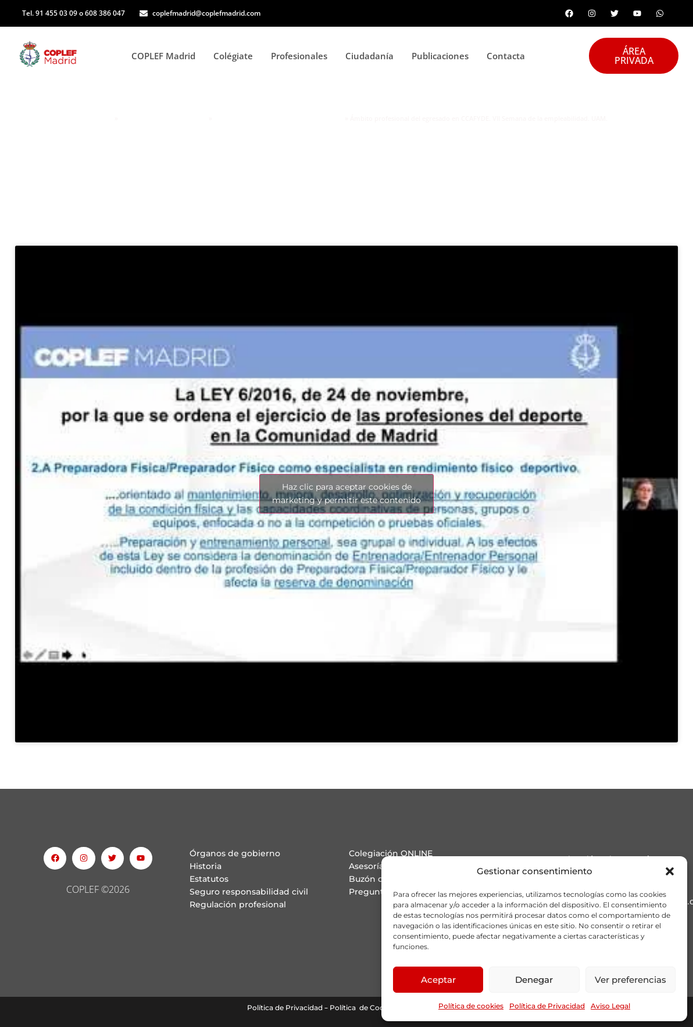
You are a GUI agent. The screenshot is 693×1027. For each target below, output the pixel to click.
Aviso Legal (610, 1005)
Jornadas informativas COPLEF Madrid (278, 118)
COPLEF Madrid (166, 55)
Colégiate (236, 55)
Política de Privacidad (547, 1005)
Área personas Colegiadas (163, 118)
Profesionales (302, 55)
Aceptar (438, 979)
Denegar (534, 979)
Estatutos (209, 879)
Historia (206, 866)
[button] (670, 871)
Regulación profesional (238, 904)
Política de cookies (470, 1005)
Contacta (506, 56)
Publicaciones (443, 55)
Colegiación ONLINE (391, 853)
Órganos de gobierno (235, 853)
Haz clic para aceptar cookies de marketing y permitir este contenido (346, 493)
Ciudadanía (372, 55)
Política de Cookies (364, 1007)
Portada (99, 118)
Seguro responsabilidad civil (249, 891)
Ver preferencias (630, 979)
